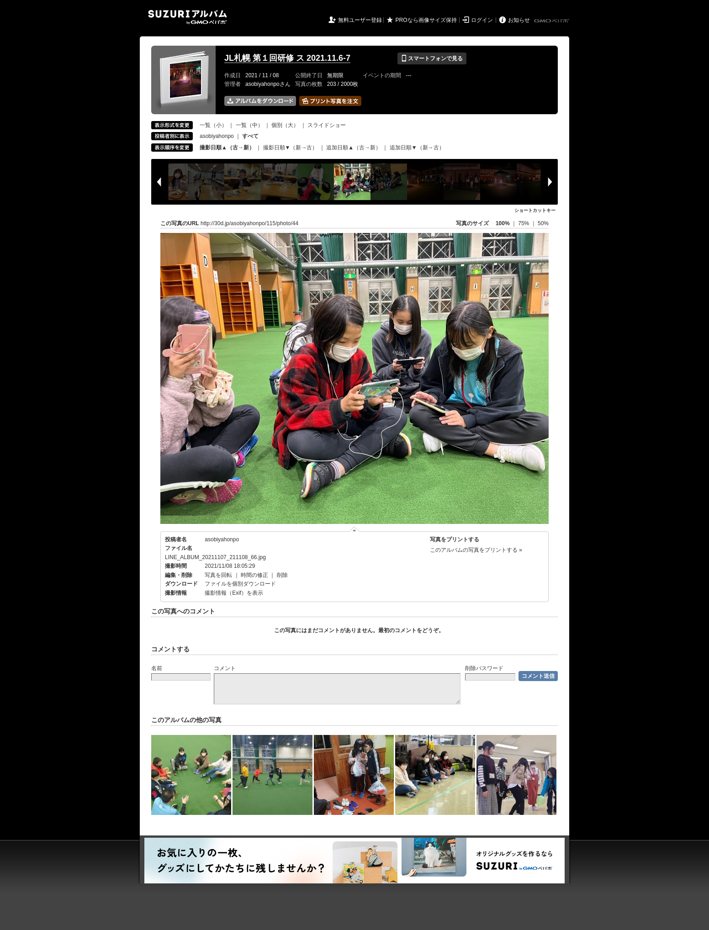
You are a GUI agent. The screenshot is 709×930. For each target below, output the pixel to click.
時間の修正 (254, 575)
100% (502, 223)
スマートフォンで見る (432, 58)
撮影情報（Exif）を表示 (234, 593)
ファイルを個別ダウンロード (240, 584)
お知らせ (519, 20)
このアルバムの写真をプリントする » (476, 550)
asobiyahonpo (217, 136)
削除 (282, 575)
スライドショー (326, 125)
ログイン (482, 20)
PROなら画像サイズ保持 (426, 20)
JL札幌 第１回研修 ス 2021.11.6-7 (287, 58)
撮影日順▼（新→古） (290, 147)
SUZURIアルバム (187, 17)
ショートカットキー (535, 210)
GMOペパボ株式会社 (552, 21)
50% (543, 223)
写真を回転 (218, 575)
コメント (225, 668)
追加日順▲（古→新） (353, 147)
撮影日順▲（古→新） (227, 147)
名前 (156, 668)
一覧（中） (249, 125)
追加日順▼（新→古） (417, 147)
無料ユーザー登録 (360, 20)
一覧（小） (213, 125)
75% (524, 223)
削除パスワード (484, 668)
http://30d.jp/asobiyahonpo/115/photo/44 (249, 223)
